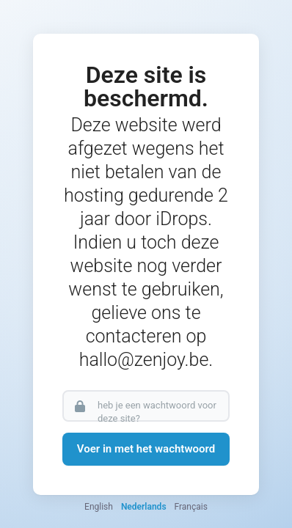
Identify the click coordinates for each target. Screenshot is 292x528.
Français (191, 507)
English (98, 507)
